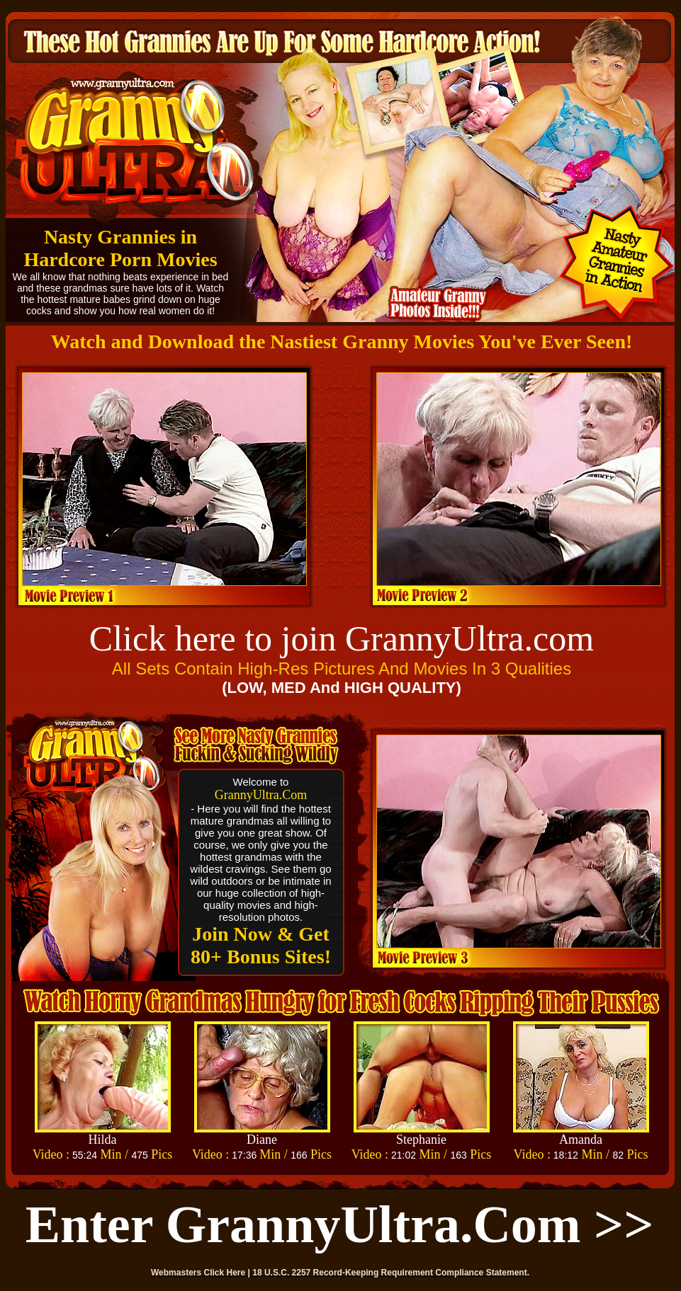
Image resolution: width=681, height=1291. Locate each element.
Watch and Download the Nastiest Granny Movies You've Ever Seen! (342, 341)
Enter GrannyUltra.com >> (340, 1224)
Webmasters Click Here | (201, 1273)
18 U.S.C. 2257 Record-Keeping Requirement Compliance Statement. (390, 1273)
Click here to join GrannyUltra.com (341, 638)
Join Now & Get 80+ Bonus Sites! (261, 945)
